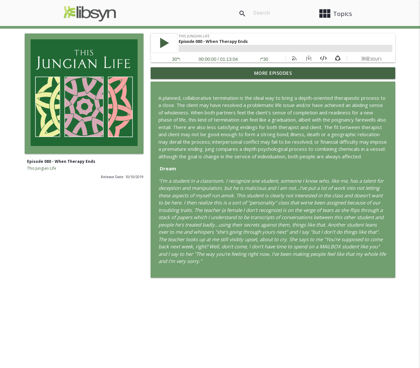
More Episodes (273, 73)
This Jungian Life (41, 168)
